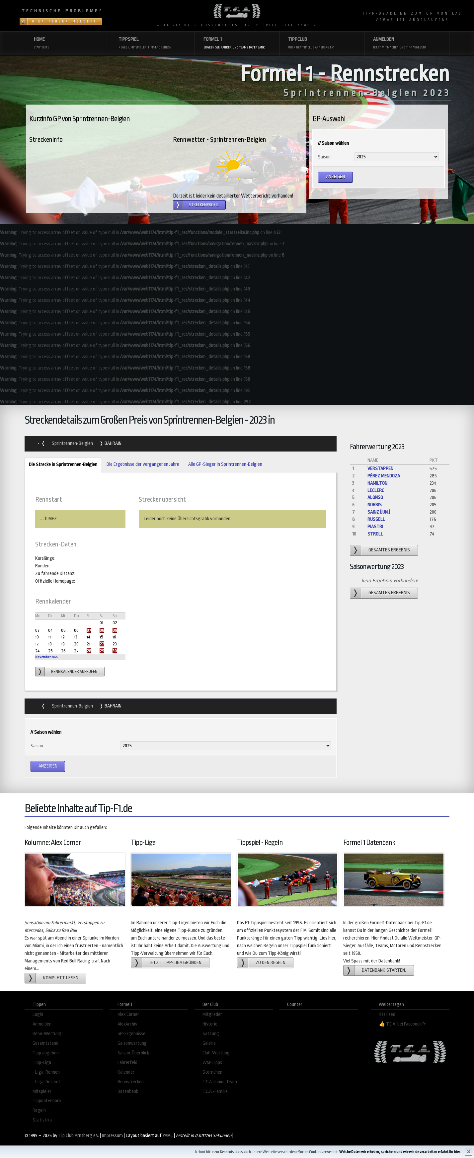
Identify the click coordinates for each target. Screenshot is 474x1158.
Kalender (126, 1072)
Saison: (325, 157)
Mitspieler (42, 1091)
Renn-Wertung (47, 1033)
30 (115, 650)
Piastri (375, 527)
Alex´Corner (128, 1014)
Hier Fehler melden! (64, 21)
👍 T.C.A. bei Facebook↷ (402, 1024)
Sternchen (212, 1072)
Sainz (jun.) (378, 512)
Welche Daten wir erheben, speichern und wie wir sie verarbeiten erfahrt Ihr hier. (400, 1152)
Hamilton (377, 483)
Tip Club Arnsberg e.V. (78, 1135)
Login (38, 1014)
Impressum (112, 1135)
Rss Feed (387, 1014)
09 (115, 630)
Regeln (39, 1110)
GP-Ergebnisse (131, 1033)
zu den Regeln (270, 962)
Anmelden (42, 1024)
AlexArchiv (127, 1024)
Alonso (375, 497)
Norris (374, 505)
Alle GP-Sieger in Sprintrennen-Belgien (225, 464)
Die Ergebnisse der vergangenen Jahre (143, 464)
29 (102, 650)
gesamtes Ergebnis (389, 550)
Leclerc (375, 490)
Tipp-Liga (42, 1062)
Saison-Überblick (133, 1053)
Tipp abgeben (46, 1053)
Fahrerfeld (127, 1062)
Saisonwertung (132, 1043)
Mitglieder (212, 1014)
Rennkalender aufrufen (74, 671)
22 (102, 643)
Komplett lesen (60, 978)
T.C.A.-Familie (215, 1091)
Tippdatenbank (47, 1101)
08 (102, 630)
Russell (376, 519)
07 (89, 630)
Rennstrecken (131, 1082)
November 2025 (46, 657)
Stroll (375, 534)
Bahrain (112, 443)
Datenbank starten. (384, 970)
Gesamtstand (45, 1043)
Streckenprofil (204, 205)
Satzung (210, 1033)
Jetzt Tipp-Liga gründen (175, 962)
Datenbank (128, 1091)
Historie (209, 1024)
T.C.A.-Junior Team (219, 1082)
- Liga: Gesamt (46, 1082)
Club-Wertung (216, 1053)
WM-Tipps (212, 1062)
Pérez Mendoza (383, 476)
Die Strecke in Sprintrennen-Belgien (61, 465)
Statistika (42, 1120)
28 (89, 650)
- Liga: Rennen (46, 1072)
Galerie (209, 1043)
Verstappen (380, 468)
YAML (168, 1135)
